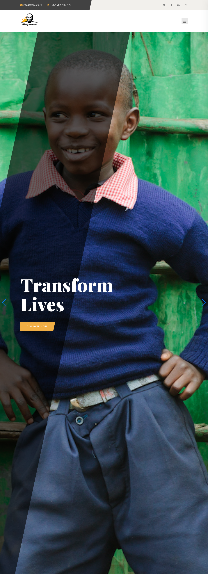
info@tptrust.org (31, 5)
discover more (37, 326)
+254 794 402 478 (59, 5)
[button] (4, 303)
